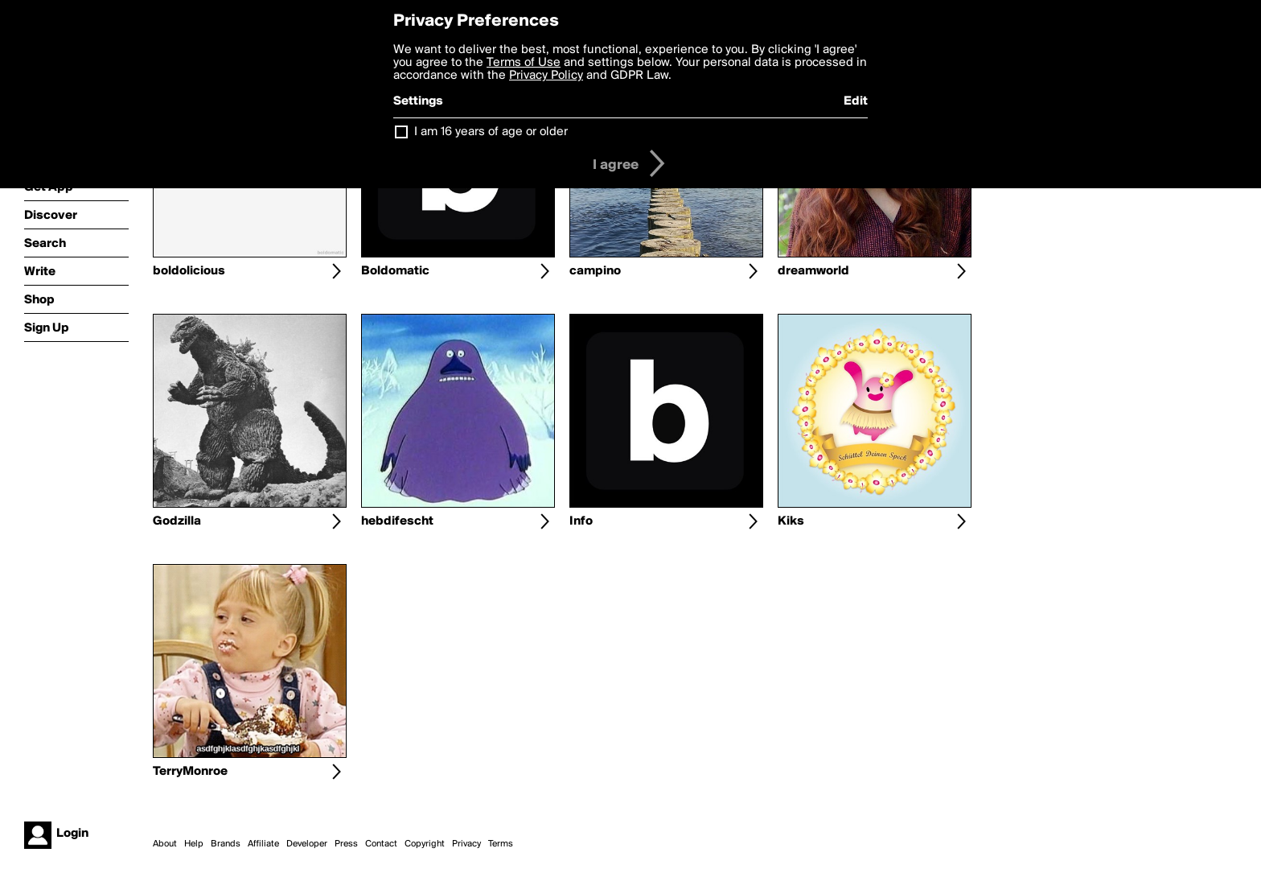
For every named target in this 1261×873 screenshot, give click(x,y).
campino (595, 271)
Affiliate (263, 844)
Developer (306, 844)
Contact (381, 844)
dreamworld (813, 271)
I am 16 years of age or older (491, 132)
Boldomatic (395, 271)
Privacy (466, 844)
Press (346, 844)
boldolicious (189, 271)
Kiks (791, 521)
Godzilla (177, 521)
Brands (225, 844)
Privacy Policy (546, 75)
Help (193, 844)
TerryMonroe (190, 771)
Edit (856, 101)
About (165, 844)
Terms (500, 844)
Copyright (425, 844)
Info (581, 521)
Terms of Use (524, 62)
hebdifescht (397, 521)
